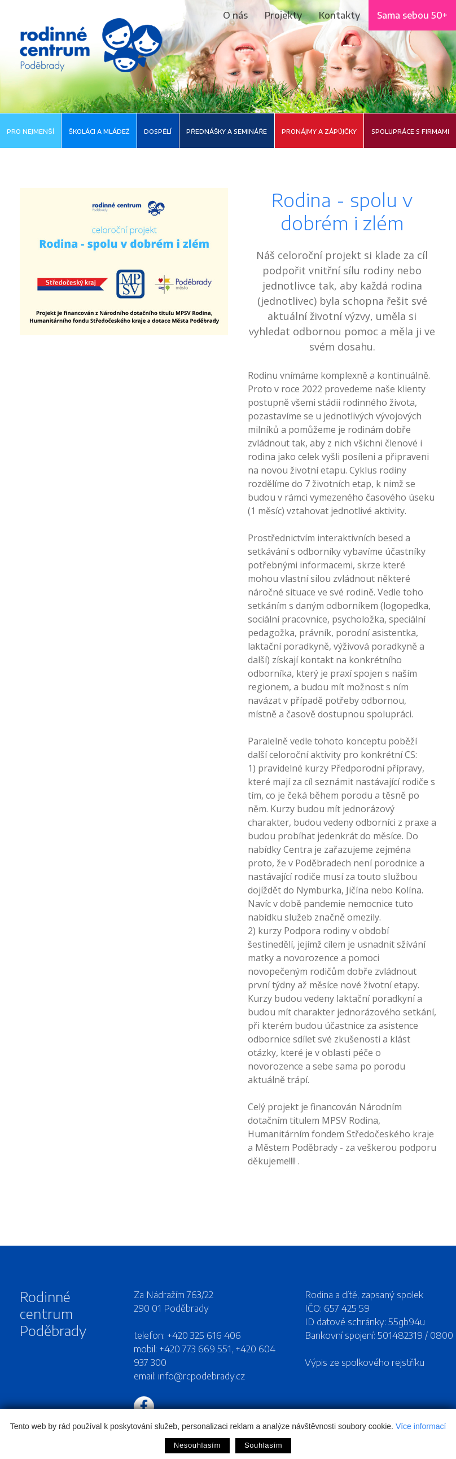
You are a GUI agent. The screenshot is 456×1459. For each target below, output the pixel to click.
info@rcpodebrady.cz (201, 1376)
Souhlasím (263, 1445)
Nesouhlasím (197, 1445)
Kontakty (339, 15)
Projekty (283, 15)
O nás (235, 15)
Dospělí (158, 131)
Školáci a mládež (98, 131)
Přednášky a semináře (226, 131)
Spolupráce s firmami (410, 131)
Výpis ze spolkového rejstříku (364, 1362)
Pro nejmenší (30, 131)
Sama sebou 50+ (412, 15)
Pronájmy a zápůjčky (319, 131)
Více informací (421, 1426)
